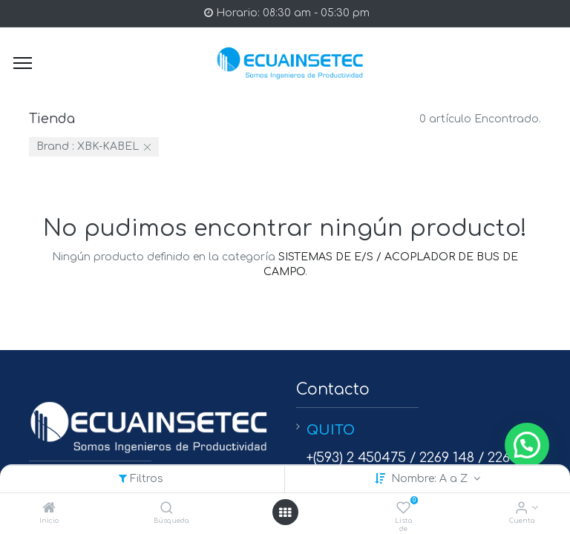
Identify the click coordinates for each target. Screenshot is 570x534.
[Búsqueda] (167, 509)
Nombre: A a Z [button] (431, 478)
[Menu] (22, 63)
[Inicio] (49, 509)
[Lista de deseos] (403, 509)
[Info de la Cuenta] (521, 509)
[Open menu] (285, 512)
